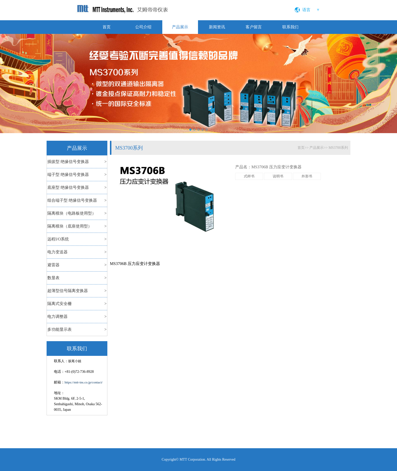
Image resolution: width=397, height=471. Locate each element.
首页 (107, 27)
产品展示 (180, 27)
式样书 (249, 176)
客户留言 (254, 27)
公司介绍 (143, 27)
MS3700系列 (338, 148)
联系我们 (290, 27)
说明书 (278, 176)
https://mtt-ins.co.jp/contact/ (84, 382)
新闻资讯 (217, 27)
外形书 (307, 176)
